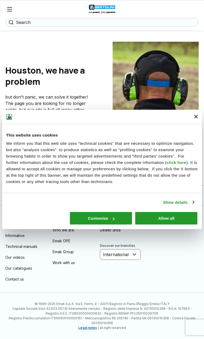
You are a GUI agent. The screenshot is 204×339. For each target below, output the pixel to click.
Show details (175, 202)
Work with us (64, 262)
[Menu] (9, 9)
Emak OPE (61, 241)
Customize (101, 218)
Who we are (63, 230)
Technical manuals (21, 246)
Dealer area (110, 230)
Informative (15, 235)
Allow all (166, 218)
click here (176, 162)
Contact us (14, 279)
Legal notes (87, 328)
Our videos (15, 257)
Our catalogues (18, 268)
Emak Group (63, 251)
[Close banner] (196, 116)
